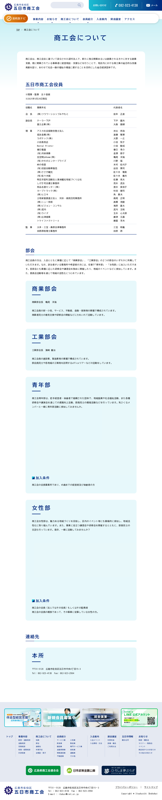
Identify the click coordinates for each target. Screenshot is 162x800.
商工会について (70, 19)
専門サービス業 (76, 746)
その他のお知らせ (145, 753)
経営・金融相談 (24, 740)
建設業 (59, 746)
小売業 (72, 740)
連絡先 (38, 746)
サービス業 (61, 740)
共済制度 (21, 753)
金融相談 (21, 743)
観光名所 (125, 740)
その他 (72, 756)
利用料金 (111, 740)
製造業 (72, 743)
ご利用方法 (112, 746)
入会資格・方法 (96, 743)
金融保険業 (61, 749)
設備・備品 (112, 743)
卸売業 (72, 749)
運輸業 (72, 753)
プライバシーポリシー (126, 787)
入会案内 (102, 19)
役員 (37, 740)
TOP (18, 30)
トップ (9, 736)
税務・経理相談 (24, 749)
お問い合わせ (100, 5)
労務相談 (21, 746)
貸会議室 (116, 19)
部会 (37, 743)
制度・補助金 (144, 740)
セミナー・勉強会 (145, 743)
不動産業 (60, 756)
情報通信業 (61, 753)
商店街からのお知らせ (147, 749)
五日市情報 (127, 736)
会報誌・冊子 (41, 753)
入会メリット (95, 740)
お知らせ (52, 19)
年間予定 (39, 749)
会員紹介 (88, 19)
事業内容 (38, 19)
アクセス (129, 19)
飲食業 (59, 743)
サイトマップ (151, 787)
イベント (142, 746)
